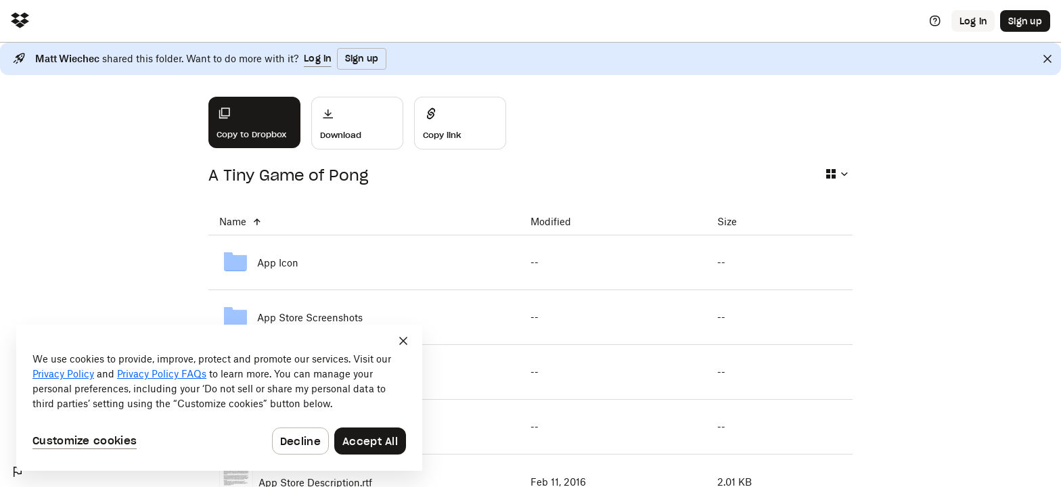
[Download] (357, 123)
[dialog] (219, 398)
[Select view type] (836, 174)
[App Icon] (364, 262)
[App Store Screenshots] (364, 317)
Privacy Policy (63, 373)
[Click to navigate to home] (20, 21)
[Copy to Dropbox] (254, 122)
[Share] (460, 123)
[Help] (935, 21)
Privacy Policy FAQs (161, 373)
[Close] (1047, 59)
